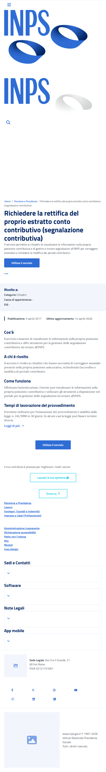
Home (8, 201)
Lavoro (8, 507)
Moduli (8, 545)
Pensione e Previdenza (26, 201)
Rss (6, 541)
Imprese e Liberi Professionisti (22, 515)
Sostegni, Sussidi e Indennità (22, 511)
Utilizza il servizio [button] (25, 263)
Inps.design (11, 549)
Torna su (53, 494)
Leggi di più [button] (12, 425)
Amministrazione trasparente (22, 528)
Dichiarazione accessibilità (20, 532)
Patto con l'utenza (15, 537)
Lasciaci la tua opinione (53, 478)
